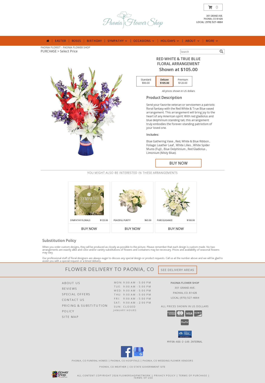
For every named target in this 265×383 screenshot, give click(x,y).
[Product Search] (199, 51)
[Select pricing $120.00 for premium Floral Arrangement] (183, 81)
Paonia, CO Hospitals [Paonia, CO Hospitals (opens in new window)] (125, 360)
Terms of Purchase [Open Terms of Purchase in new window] (193, 375)
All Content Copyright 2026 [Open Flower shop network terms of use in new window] (97, 375)
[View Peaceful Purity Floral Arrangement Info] (132, 200)
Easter (60, 41)
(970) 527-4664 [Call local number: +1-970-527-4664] (214, 22)
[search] (221, 51)
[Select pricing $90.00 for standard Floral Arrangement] (146, 81)
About (192, 41)
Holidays (170, 41)
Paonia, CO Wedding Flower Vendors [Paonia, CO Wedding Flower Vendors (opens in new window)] (168, 360)
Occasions (144, 41)
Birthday (94, 41)
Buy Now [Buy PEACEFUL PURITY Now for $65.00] (132, 228)
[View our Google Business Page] (138, 356)
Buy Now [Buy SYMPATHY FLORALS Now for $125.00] (89, 228)
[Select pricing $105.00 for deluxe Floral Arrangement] (164, 81)
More (212, 41)
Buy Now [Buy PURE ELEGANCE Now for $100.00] (176, 228)
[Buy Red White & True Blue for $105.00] (178, 163)
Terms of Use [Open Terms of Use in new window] (143, 377)
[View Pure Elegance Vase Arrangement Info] (176, 200)
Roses (76, 41)
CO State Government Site (148, 366)
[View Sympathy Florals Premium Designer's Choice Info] (89, 200)
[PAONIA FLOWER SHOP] (133, 20)
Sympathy (118, 41)
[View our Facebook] (126, 356)
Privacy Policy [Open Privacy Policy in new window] (165, 375)
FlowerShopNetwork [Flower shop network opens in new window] (135, 375)
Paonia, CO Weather (112, 366)
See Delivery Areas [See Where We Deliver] (177, 270)
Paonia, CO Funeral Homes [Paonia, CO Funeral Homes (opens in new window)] (90, 360)
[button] (213, 7)
